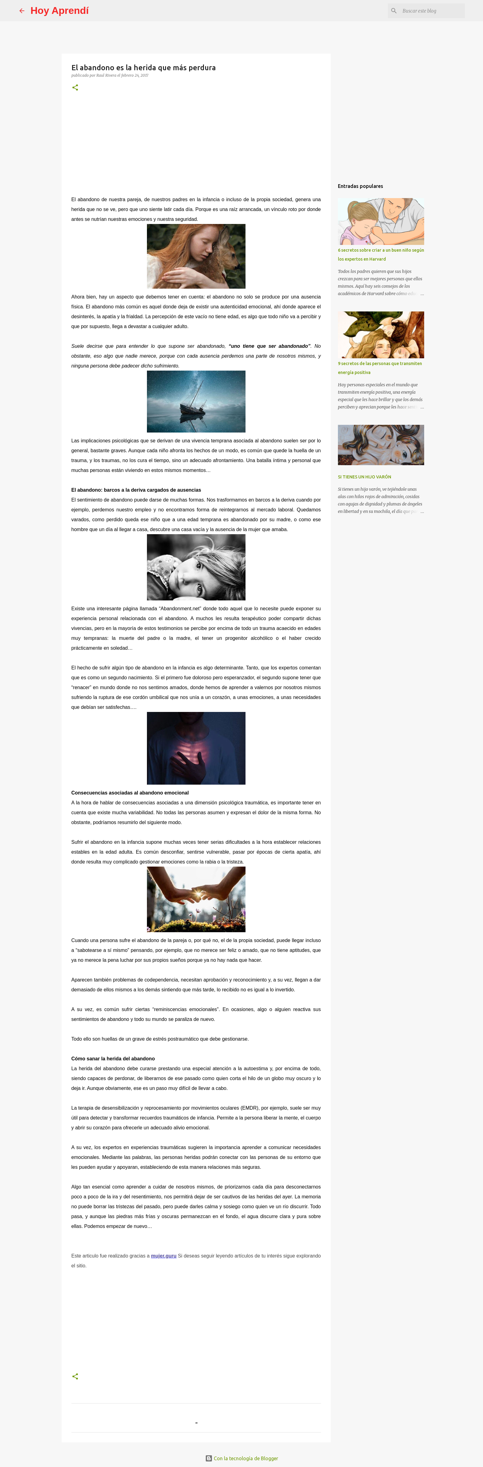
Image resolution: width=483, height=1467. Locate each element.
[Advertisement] (196, 142)
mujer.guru (164, 1255)
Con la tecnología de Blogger (241, 1458)
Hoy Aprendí (59, 10)
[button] (75, 88)
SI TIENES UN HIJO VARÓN (364, 476)
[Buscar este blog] (432, 10)
